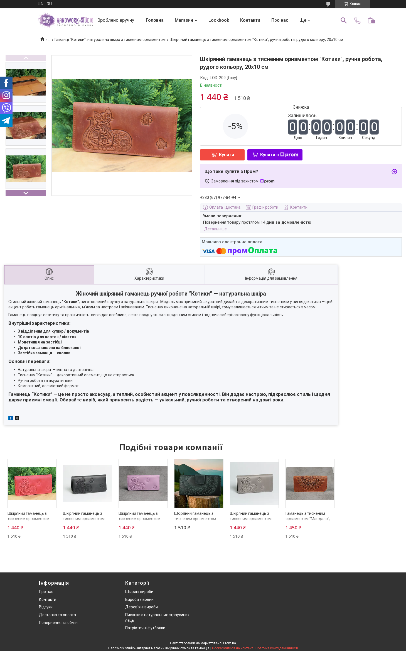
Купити (226, 154)
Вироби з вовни (139, 599)
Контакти (250, 20)
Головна (155, 20)
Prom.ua (229, 643)
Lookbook (218, 20)
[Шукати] (343, 20)
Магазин (184, 20)
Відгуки (46, 607)
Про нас (279, 20)
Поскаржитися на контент (232, 648)
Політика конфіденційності (276, 648)
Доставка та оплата (57, 615)
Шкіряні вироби (139, 591)
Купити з (279, 154)
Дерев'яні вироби (141, 607)
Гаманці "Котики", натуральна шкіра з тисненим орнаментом (110, 39)
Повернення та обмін (58, 622)
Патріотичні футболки (145, 628)
